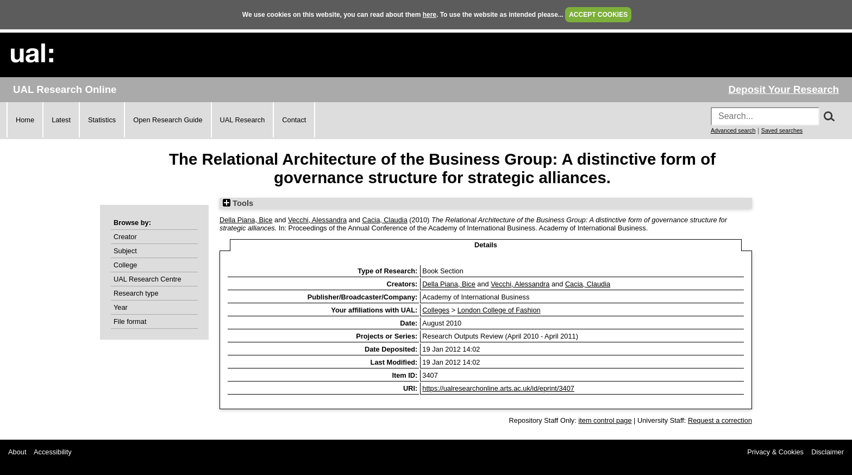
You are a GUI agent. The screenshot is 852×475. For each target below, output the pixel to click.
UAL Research (242, 120)
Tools (238, 203)
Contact (294, 120)
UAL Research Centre (147, 279)
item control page (604, 420)
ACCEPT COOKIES (598, 14)
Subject (125, 251)
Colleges (435, 310)
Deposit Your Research (783, 89)
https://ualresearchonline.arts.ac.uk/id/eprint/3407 (498, 388)
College (125, 265)
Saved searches (782, 130)
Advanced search (733, 130)
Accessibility (53, 452)
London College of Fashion (499, 310)
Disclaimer (827, 452)
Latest (61, 120)
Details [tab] (485, 245)
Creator (125, 237)
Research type (136, 293)
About (17, 452)
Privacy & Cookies (775, 452)
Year (121, 307)
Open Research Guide (167, 120)
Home (25, 120)
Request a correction (720, 420)
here (429, 14)
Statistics (102, 120)
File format (130, 321)
